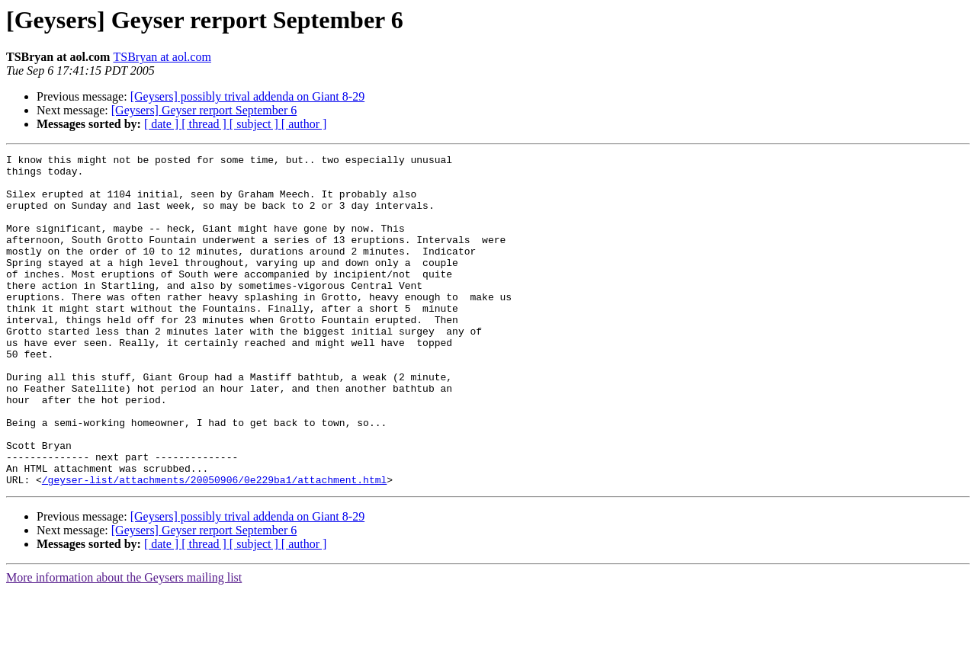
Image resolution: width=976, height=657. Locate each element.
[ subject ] (255, 123)
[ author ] (304, 123)
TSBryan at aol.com (161, 56)
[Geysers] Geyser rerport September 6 (204, 110)
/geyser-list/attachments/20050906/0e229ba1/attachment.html (214, 546)
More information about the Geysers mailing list (124, 643)
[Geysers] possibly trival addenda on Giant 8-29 (247, 96)
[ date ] (162, 123)
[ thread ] (205, 123)
